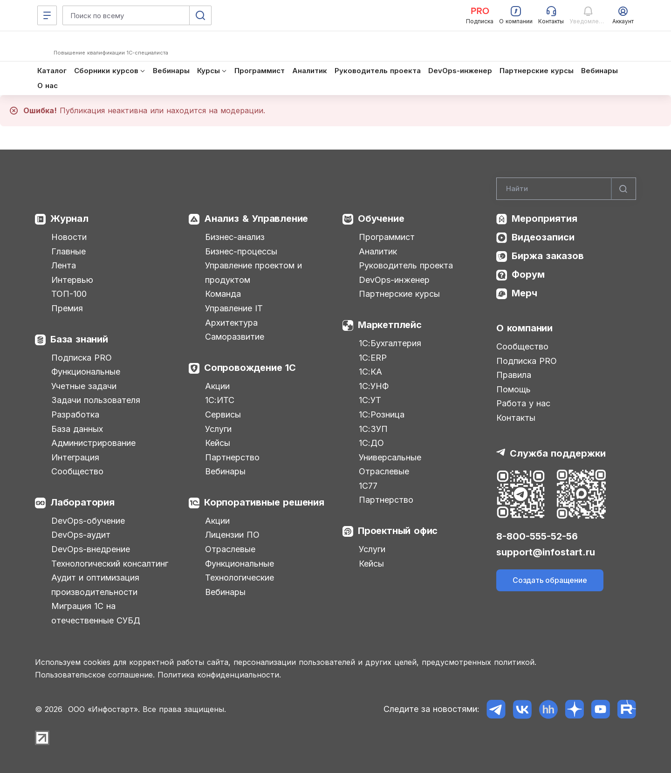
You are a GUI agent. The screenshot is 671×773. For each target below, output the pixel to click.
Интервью (72, 280)
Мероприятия (544, 218)
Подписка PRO (81, 358)
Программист (387, 237)
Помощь (513, 389)
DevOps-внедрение (90, 549)
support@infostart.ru (545, 552)
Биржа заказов (548, 255)
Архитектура (231, 323)
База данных (77, 429)
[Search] (566, 189)
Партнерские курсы (399, 294)
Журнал (69, 218)
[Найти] (623, 189)
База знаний (79, 339)
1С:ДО (371, 443)
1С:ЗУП (373, 429)
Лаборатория (82, 502)
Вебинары (225, 471)
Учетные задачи (83, 386)
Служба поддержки (558, 453)
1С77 (368, 486)
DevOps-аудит (80, 535)
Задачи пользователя (95, 400)
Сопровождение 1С (250, 367)
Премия (67, 308)
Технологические (239, 577)
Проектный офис (398, 530)
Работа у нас (523, 403)
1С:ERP (373, 358)
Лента (63, 265)
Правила (513, 375)
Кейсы (217, 443)
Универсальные (390, 457)
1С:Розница (381, 414)
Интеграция (75, 457)
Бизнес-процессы (241, 251)
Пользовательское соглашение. (95, 674)
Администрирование (93, 443)
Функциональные (85, 371)
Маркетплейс (390, 324)
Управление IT (234, 308)
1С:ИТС (219, 400)
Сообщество (77, 471)
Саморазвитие (234, 337)
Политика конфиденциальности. (219, 674)
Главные (68, 251)
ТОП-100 (69, 294)
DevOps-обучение (88, 521)
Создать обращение (550, 580)
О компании (524, 328)
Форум (528, 274)
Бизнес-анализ (235, 237)
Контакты (515, 418)
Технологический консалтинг (109, 563)
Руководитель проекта (406, 265)
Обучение (381, 218)
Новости (69, 237)
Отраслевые (230, 549)
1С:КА (370, 371)
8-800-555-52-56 (537, 536)
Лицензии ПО (232, 535)
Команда (223, 294)
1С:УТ (370, 400)
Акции (217, 386)
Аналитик (378, 251)
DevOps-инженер (394, 280)
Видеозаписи (543, 237)
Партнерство (232, 457)
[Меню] (47, 15)
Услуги (218, 429)
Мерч (524, 293)
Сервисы (223, 414)
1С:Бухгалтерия (390, 343)
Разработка (75, 414)
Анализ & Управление (256, 218)
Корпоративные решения (264, 502)
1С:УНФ (374, 386)
